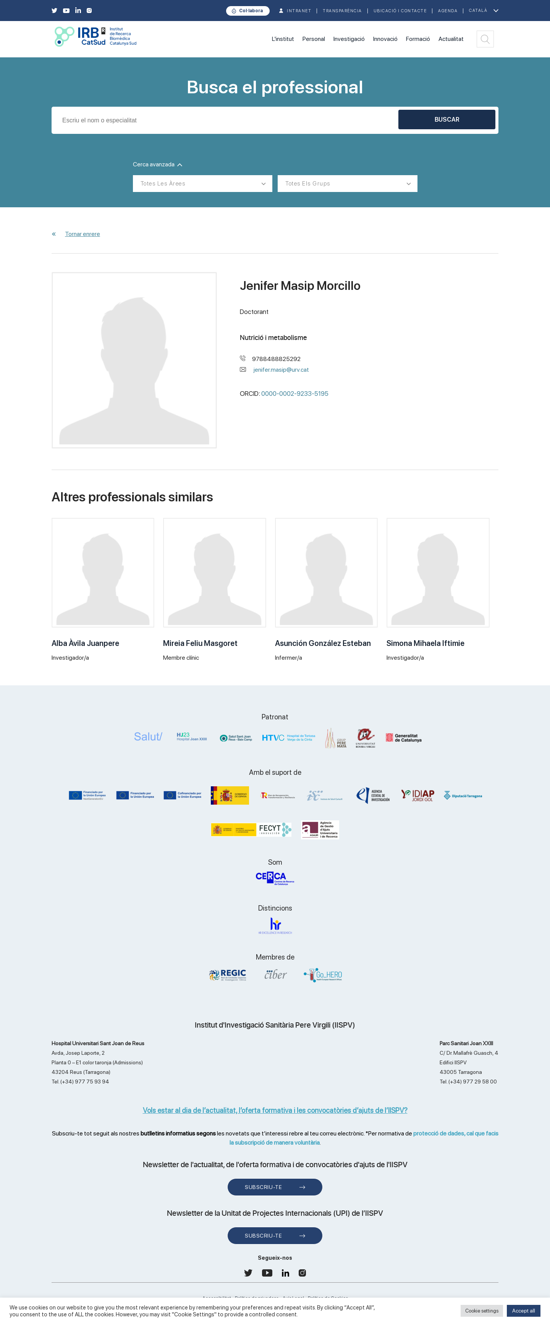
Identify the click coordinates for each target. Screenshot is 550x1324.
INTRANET (299, 10)
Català (478, 10)
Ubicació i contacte (400, 10)
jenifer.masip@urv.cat (281, 369)
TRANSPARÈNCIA (342, 10)
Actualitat (451, 38)
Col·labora (251, 10)
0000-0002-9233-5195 (294, 393)
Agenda (448, 10)
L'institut (283, 38)
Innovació (385, 38)
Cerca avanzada (157, 164)
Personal (313, 38)
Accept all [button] (523, 1311)
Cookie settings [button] (481, 1311)
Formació (418, 38)
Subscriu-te (263, 1187)
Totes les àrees (163, 183)
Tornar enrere (82, 233)
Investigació (349, 38)
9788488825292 (276, 359)
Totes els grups (307, 183)
